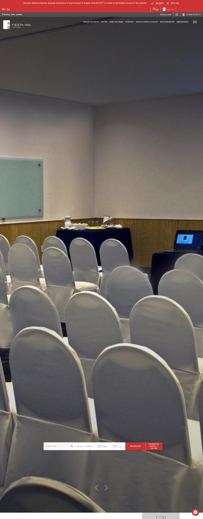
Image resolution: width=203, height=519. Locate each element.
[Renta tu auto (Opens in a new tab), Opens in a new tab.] (165, 14)
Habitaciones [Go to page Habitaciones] (116, 22)
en (8, 9)
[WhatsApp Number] (176, 14)
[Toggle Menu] (195, 22)
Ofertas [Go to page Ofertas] (129, 22)
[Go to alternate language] (157, 3)
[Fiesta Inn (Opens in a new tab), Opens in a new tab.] (156, 9)
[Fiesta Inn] (168, 9)
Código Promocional (115, 445)
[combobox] (57, 445)
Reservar (134, 445)
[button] (97, 488)
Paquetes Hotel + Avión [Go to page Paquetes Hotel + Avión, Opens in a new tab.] (95, 22)
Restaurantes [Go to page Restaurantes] (167, 22)
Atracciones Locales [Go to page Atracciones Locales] (147, 22)
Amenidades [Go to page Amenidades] (182, 22)
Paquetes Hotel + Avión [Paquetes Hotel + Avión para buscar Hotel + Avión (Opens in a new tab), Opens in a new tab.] (152, 445)
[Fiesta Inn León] (17, 24)
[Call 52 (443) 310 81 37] (191, 14)
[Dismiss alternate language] (173, 3)
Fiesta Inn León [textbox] (50, 445)
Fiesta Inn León (12, 14)
